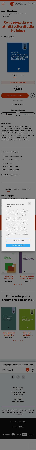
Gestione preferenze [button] (18, 240)
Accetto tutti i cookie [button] (18, 245)
